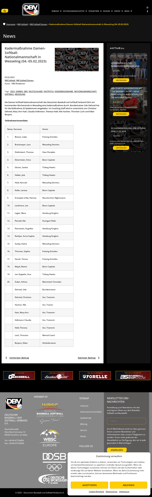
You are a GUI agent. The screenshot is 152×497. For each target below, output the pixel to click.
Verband (132, 76)
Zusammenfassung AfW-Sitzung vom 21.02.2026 (128, 130)
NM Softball (22, 24)
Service (83, 430)
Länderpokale (138, 141)
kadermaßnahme (64, 91)
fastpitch (49, 91)
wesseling (20, 94)
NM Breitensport (131, 107)
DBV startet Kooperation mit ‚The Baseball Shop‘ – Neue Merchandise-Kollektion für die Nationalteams (127, 93)
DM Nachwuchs (126, 141)
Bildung (83, 424)
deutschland (36, 91)
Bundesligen (115, 141)
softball (9, 94)
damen (19, 91)
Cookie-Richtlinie (96, 491)
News (112, 107)
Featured (113, 76)
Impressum (124, 491)
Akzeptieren (89, 485)
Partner (123, 110)
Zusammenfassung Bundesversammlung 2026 (125, 65)
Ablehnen (128, 485)
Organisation (123, 76)
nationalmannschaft (85, 91)
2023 (12, 91)
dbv (26, 91)
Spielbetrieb (85, 418)
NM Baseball (119, 107)
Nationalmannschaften (91, 412)
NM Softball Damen (38, 24)
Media (83, 436)
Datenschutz (112, 491)
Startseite (10, 24)
